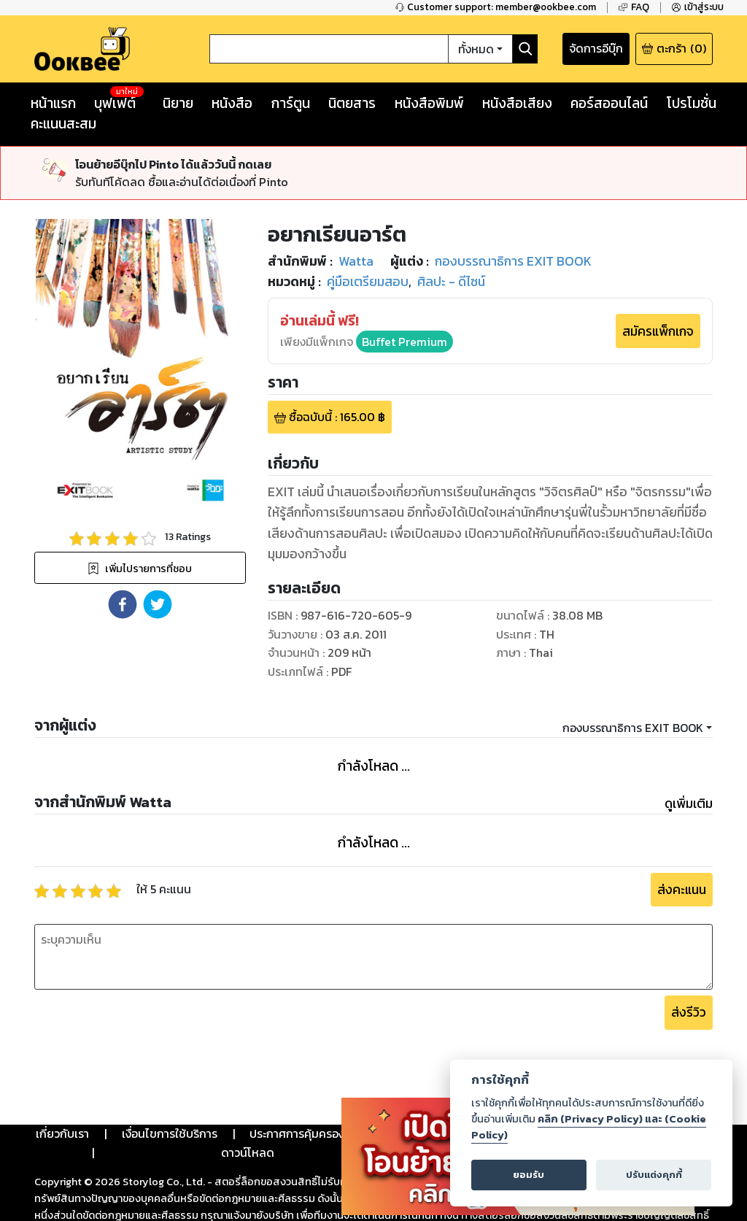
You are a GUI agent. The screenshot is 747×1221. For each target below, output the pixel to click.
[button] (122, 604)
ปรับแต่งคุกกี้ (654, 1175)
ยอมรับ (528, 1175)
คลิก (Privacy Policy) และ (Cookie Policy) (588, 1127)
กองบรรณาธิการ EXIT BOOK (632, 727)
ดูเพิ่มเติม (689, 803)
